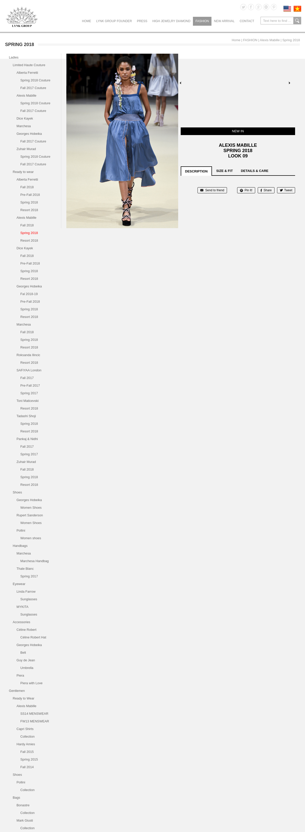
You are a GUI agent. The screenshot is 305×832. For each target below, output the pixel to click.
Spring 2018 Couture (35, 80)
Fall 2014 (27, 767)
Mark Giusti (25, 820)
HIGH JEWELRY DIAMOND (171, 21)
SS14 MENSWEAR (34, 714)
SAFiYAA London (29, 370)
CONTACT (247, 21)
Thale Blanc (25, 569)
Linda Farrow (26, 591)
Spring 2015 (29, 759)
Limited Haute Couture (29, 65)
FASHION (202, 21)
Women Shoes (31, 507)
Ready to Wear (23, 698)
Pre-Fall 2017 (30, 385)
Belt (23, 652)
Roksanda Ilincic (28, 355)
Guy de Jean (26, 660)
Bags (16, 797)
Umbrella (26, 668)
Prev (181, 83)
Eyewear (19, 584)
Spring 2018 (291, 40)
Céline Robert (26, 630)
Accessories (21, 622)
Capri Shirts (25, 729)
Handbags (20, 546)
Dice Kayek (25, 118)
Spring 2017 (29, 393)
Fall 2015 (27, 752)
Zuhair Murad (26, 149)
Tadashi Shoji (26, 416)
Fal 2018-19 (29, 294)
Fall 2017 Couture (33, 88)
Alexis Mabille (270, 40)
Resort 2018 (29, 210)
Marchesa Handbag (34, 561)
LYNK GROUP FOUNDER (114, 21)
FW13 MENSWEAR (34, 721)
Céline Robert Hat (33, 637)
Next (289, 83)
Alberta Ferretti (27, 73)
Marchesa (24, 126)
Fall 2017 (27, 378)
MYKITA (22, 607)
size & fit (224, 171)
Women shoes (30, 538)
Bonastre (23, 805)
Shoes (17, 492)
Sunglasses (28, 599)
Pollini (21, 530)
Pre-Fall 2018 (30, 195)
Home (86, 21)
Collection (27, 736)
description (196, 171)
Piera (20, 675)
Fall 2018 (27, 187)
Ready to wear (23, 172)
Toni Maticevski (28, 401)
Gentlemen (17, 691)
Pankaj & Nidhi (27, 439)
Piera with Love (31, 683)
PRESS (142, 21)
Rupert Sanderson (30, 515)
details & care (254, 171)
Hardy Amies (26, 744)
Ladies (14, 57)
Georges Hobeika (29, 134)
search (297, 20)
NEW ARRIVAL (224, 21)
